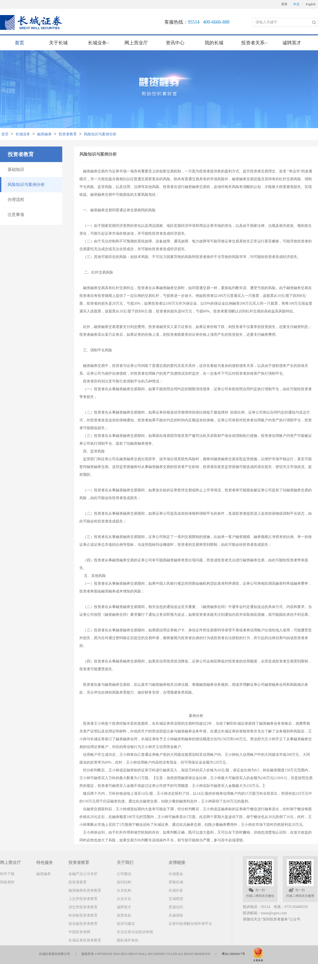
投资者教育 (68, 134)
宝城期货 (176, 899)
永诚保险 (176, 915)
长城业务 (23, 134)
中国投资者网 (79, 932)
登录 (284, 4)
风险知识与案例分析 (100, 134)
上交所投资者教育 (83, 899)
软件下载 (7, 874)
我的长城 (214, 42)
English (310, 4)
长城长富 (176, 890)
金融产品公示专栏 (83, 874)
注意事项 (16, 214)
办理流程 (16, 199)
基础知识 (16, 169)
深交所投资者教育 (83, 907)
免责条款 (124, 915)
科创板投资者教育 (83, 915)
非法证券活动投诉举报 (135, 932)
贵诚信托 (176, 907)
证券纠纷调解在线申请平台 (190, 924)
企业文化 (124, 899)
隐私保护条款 (128, 940)
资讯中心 (175, 42)
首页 (19, 42)
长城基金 (176, 874)
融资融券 (44, 134)
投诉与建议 (126, 924)
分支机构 (124, 890)
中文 (296, 4)
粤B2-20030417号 (233, 954)
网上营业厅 (136, 42)
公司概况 (124, 874)
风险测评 (7, 882)
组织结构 (124, 882)
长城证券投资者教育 (84, 940)
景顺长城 (176, 882)
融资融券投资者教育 (84, 890)
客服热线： (197, 22)
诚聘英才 (291, 42)
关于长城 (58, 42)
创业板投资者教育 (83, 924)
